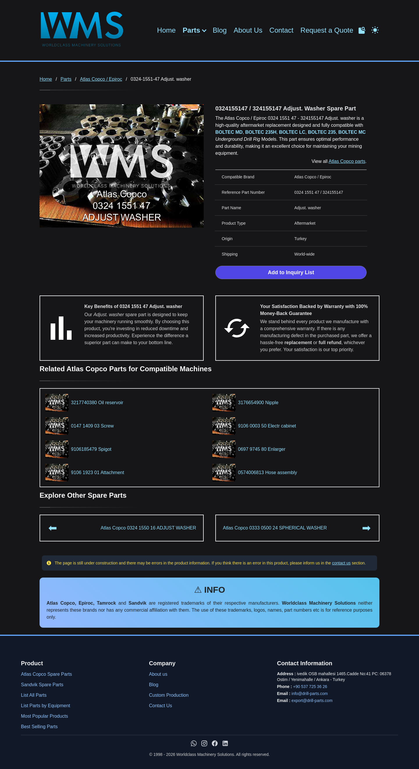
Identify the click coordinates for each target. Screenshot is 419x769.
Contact (281, 30)
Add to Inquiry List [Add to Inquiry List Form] (291, 272)
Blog (220, 30)
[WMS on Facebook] (214, 743)
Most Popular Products (44, 716)
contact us (341, 563)
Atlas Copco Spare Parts (46, 674)
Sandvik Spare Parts (42, 684)
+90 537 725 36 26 (310, 686)
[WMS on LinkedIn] (225, 743)
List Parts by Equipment (45, 705)
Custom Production (169, 695)
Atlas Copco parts (347, 161)
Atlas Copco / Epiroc (101, 79)
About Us (248, 30)
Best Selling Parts (39, 726)
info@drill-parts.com (310, 693)
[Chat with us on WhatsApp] (193, 743)
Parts (191, 30)
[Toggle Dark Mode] (375, 29)
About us (158, 674)
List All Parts (34, 695)
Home (166, 30)
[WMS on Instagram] (204, 743)
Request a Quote (327, 30)
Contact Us (160, 705)
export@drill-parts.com (312, 700)
